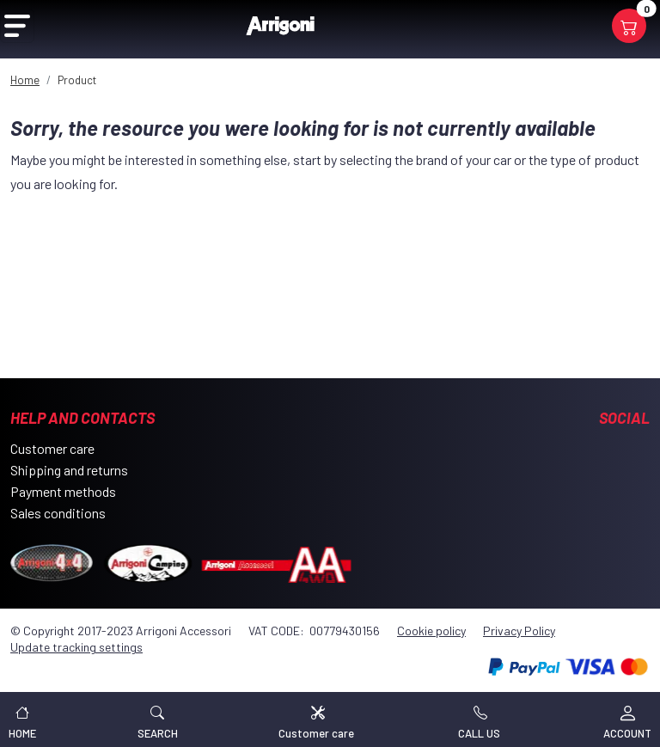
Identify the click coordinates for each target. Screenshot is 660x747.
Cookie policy (431, 630)
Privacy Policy (519, 630)
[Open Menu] (17, 26)
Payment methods (63, 491)
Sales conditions (58, 513)
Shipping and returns (69, 470)
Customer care (52, 448)
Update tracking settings (76, 647)
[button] (158, 719)
